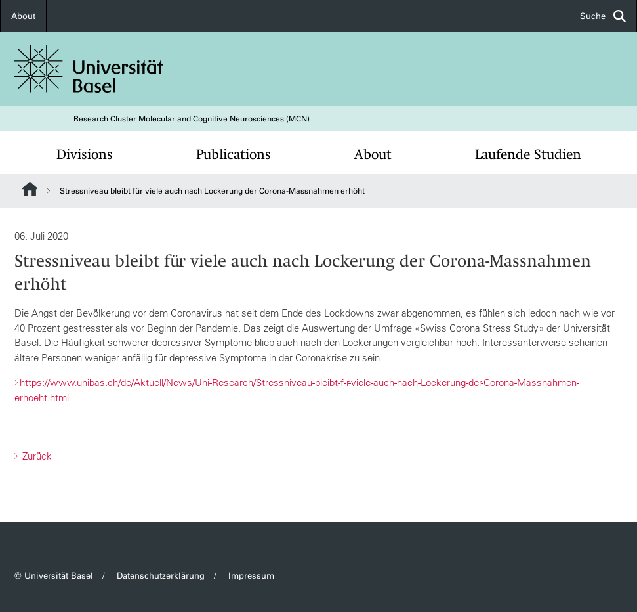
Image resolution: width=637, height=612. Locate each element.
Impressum (251, 575)
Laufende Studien (528, 154)
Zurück (36, 456)
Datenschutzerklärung (161, 575)
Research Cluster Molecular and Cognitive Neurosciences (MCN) (191, 118)
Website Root (29, 189)
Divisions (84, 154)
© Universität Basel (53, 575)
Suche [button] (603, 16)
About (23, 16)
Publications (233, 154)
